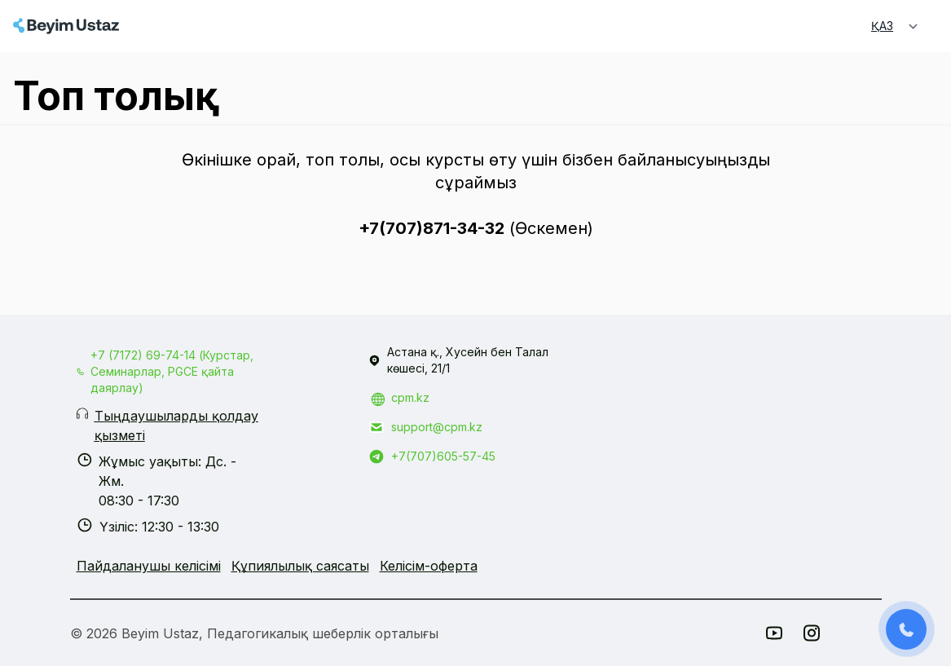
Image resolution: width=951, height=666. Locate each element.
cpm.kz (410, 397)
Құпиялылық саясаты (300, 566)
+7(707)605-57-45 (443, 456)
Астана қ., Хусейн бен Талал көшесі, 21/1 (467, 360)
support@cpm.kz (436, 427)
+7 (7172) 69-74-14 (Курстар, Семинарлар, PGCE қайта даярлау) (171, 371)
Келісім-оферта (429, 566)
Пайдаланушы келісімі (149, 566)
